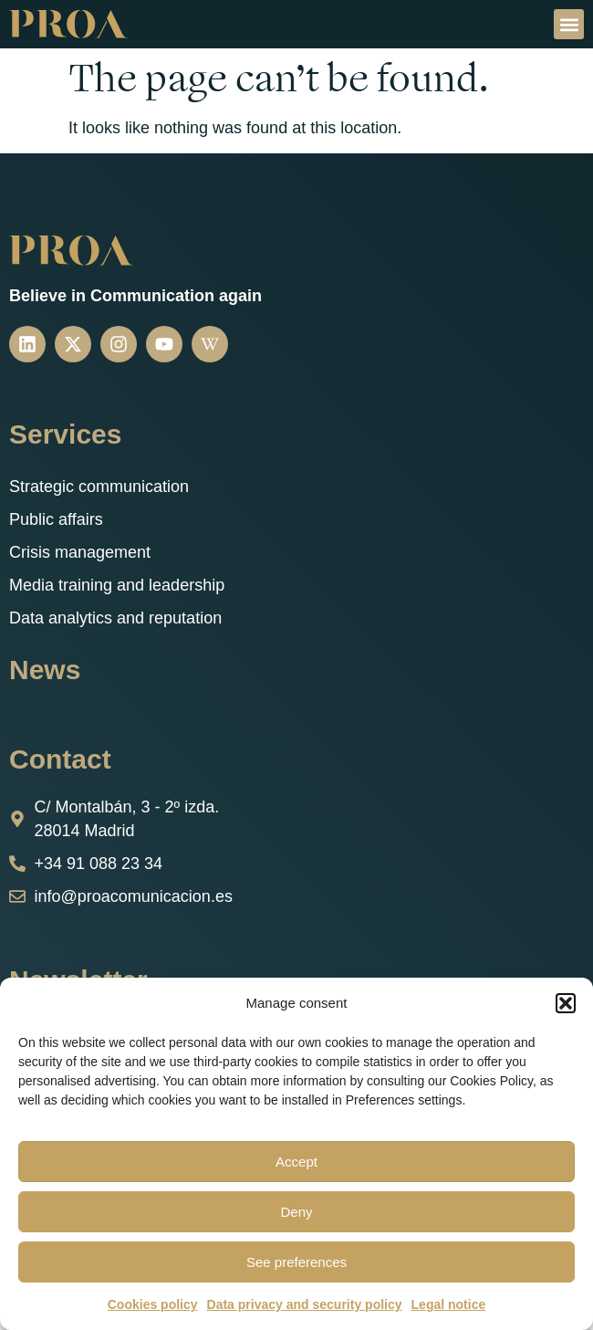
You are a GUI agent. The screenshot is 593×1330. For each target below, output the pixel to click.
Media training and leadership (116, 585)
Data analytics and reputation (115, 618)
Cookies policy (153, 1304)
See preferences (296, 1262)
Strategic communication (99, 486)
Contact (60, 759)
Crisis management (80, 552)
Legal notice (448, 1304)
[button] (566, 1003)
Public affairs (56, 519)
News (44, 670)
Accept (296, 1161)
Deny (296, 1212)
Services (65, 434)
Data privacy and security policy (304, 1304)
